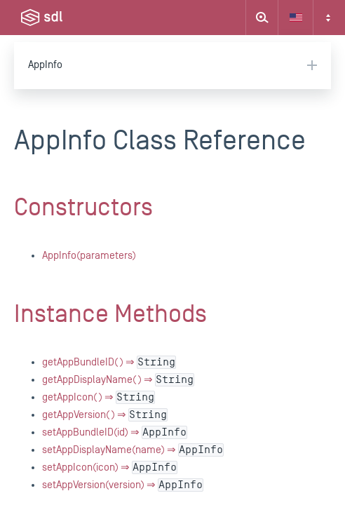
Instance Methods (110, 314)
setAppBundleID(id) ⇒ (114, 432)
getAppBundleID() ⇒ (109, 362)
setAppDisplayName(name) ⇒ (133, 450)
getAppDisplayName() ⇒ (118, 380)
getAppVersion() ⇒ (105, 415)
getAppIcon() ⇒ (98, 397)
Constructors (83, 208)
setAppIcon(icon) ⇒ (109, 467)
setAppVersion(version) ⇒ (122, 485)
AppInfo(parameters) (89, 256)
